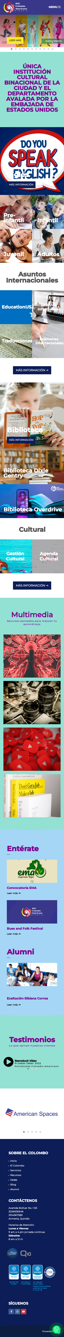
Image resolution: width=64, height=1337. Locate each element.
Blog (13, 1184)
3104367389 (16, 1215)
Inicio (13, 1160)
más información (21, 184)
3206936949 (16, 1211)
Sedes (13, 1179)
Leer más (15, 40)
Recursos (15, 1175)
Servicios (15, 1170)
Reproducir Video (26, 1060)
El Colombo (17, 1165)
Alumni (14, 1189)
